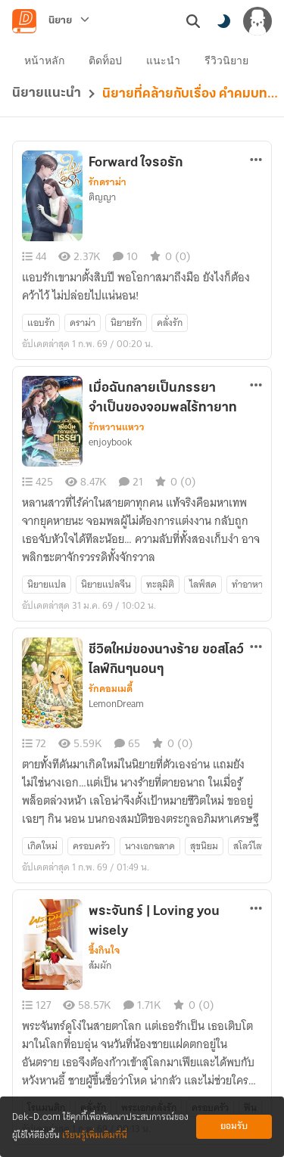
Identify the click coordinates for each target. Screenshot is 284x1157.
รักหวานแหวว (117, 427)
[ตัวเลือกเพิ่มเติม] (256, 159)
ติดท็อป (105, 60)
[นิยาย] (68, 21)
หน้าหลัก (44, 60)
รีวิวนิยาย (226, 60)
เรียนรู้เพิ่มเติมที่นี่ (94, 1135)
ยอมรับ (234, 1126)
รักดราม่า (107, 182)
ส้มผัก (100, 966)
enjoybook (110, 442)
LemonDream (116, 704)
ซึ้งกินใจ (104, 951)
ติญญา (102, 197)
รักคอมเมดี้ (111, 689)
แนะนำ (163, 60)
